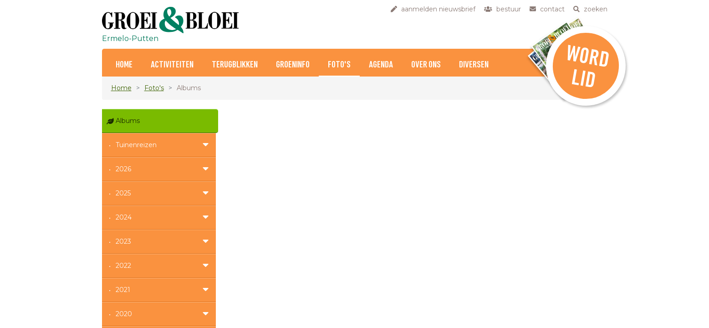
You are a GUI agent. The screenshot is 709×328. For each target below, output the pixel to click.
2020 (124, 314)
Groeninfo (293, 65)
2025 (123, 193)
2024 (124, 217)
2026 (123, 169)
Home (124, 65)
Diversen (474, 65)
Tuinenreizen (136, 145)
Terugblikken (235, 65)
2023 (123, 241)
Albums (128, 121)
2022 (123, 265)
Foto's (339, 65)
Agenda (381, 65)
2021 (123, 290)
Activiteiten (172, 65)
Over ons (426, 65)
